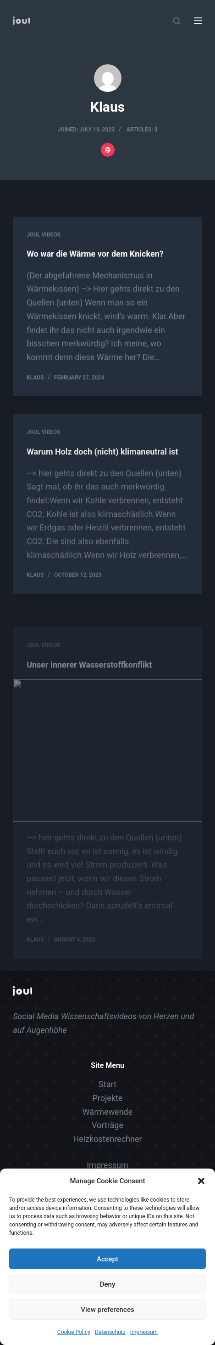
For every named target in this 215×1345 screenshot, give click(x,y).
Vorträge (107, 1125)
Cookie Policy (73, 1332)
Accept (107, 1259)
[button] (201, 1181)
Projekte (108, 1098)
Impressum (144, 1332)
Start (107, 1084)
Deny (108, 1284)
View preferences (107, 1309)
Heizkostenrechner (107, 1139)
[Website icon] (108, 150)
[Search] (176, 20)
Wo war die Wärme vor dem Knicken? (95, 254)
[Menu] (198, 21)
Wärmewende (108, 1112)
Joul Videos (44, 235)
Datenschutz (110, 1332)
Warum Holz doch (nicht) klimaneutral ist (102, 460)
